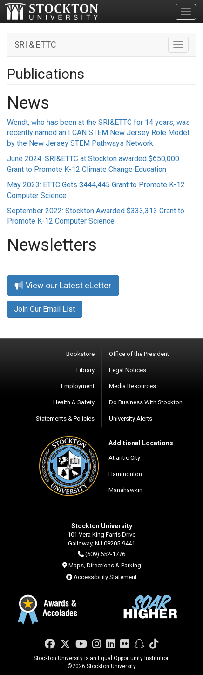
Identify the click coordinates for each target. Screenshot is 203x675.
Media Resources (132, 385)
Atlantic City (124, 457)
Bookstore (80, 353)
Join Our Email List (44, 309)
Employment (78, 385)
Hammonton (125, 473)
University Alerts (130, 418)
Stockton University (51, 11)
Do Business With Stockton (146, 402)
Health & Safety (74, 402)
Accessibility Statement (105, 576)
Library (85, 370)
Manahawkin (125, 489)
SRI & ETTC (35, 44)
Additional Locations (140, 443)
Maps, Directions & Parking (104, 565)
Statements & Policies (65, 418)
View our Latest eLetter (63, 285)
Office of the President (139, 353)
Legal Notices (127, 370)
